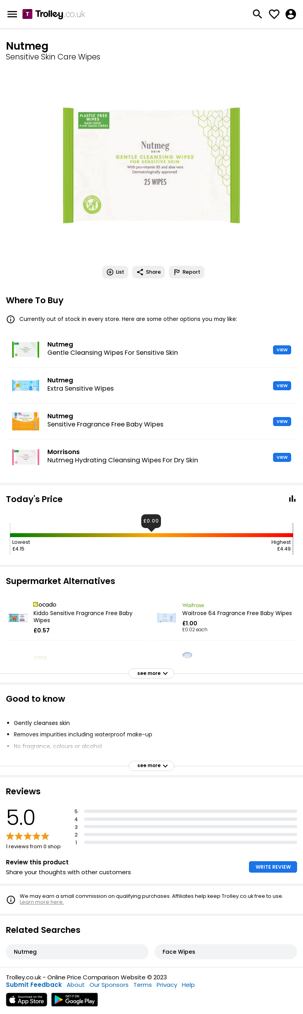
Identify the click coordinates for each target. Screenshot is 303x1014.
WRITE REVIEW (273, 867)
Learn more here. (42, 902)
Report (186, 272)
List (115, 272)
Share (148, 272)
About (76, 985)
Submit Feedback (34, 985)
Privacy (167, 985)
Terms (142, 985)
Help (188, 985)
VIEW (282, 350)
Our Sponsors (109, 985)
